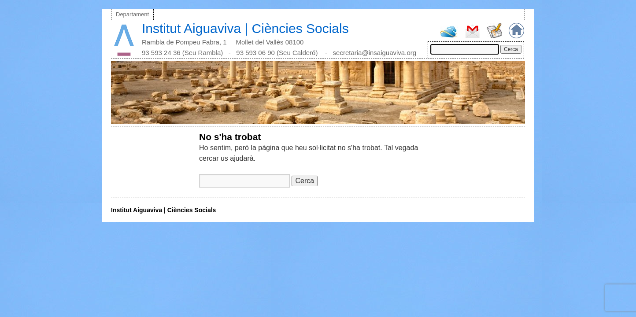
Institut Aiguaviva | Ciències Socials (245, 28)
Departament (132, 14)
